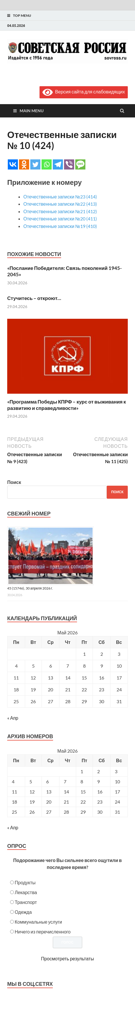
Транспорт (26, 902)
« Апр (12, 718)
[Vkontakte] (13, 164)
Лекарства (26, 892)
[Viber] (69, 164)
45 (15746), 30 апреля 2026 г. (30, 588)
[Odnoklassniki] (24, 164)
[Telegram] (58, 164)
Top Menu (22, 15)
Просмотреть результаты (67, 958)
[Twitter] (35, 164)
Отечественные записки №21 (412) (60, 211)
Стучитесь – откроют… (34, 298)
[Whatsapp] (47, 164)
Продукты (25, 882)
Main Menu (32, 110)
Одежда (23, 912)
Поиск (14, 482)
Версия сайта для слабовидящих (83, 91)
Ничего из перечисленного (43, 931)
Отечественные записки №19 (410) (60, 226)
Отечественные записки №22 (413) (60, 204)
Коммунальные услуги (38, 921)
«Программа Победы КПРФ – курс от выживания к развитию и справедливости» (66, 405)
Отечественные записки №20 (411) (60, 218)
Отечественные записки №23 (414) (60, 196)
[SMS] (80, 164)
